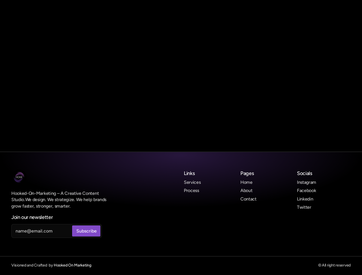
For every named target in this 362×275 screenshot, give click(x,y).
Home (246, 182)
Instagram (306, 182)
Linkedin (305, 199)
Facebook (306, 190)
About (246, 190)
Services (192, 182)
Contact (248, 199)
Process (191, 190)
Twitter (304, 207)
